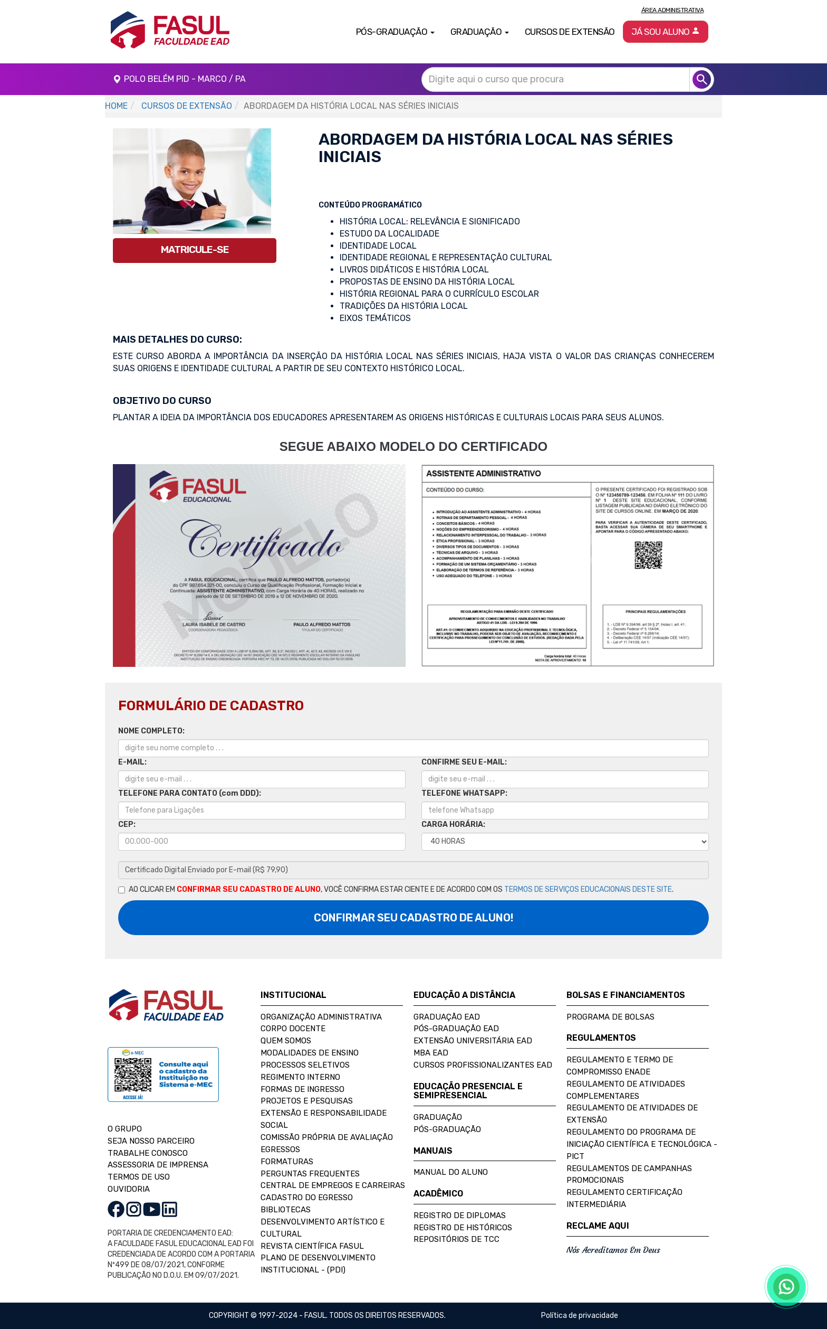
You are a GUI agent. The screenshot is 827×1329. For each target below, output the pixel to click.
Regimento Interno (300, 1077)
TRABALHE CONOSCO (148, 1153)
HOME (116, 106)
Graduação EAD (447, 1017)
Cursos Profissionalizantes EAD (483, 1065)
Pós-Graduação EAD (456, 1028)
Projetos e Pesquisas (307, 1101)
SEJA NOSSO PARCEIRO (151, 1141)
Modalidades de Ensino (310, 1053)
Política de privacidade (579, 1315)
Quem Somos (286, 1040)
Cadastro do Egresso (307, 1197)
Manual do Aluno (451, 1172)
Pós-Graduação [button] (395, 31)
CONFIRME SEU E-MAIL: (464, 762)
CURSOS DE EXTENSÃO (186, 106)
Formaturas (287, 1161)
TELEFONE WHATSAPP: (464, 793)
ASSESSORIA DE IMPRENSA (158, 1165)
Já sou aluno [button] (665, 31)
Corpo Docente (293, 1028)
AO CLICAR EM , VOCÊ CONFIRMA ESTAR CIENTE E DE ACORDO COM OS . (396, 889)
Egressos (280, 1149)
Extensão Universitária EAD (473, 1040)
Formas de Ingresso (302, 1089)
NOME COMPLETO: (151, 731)
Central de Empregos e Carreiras (333, 1185)
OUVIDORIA (129, 1189)
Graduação (438, 1117)
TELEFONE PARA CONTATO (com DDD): (189, 793)
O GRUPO (125, 1129)
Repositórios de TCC (456, 1239)
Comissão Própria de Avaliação (327, 1137)
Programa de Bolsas (610, 1017)
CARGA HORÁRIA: (453, 824)
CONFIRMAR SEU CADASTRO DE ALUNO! (413, 917)
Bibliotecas (286, 1209)
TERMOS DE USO (139, 1177)
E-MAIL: (132, 762)
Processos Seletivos (305, 1065)
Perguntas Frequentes (310, 1174)
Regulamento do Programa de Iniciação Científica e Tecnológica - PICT (641, 1144)
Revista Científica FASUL (312, 1246)
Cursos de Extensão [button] (570, 31)
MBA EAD (431, 1053)
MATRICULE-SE (195, 249)
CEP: (127, 824)
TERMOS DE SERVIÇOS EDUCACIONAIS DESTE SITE (588, 889)
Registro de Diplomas (460, 1215)
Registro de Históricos (463, 1227)
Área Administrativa (672, 10)
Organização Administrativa (321, 1017)
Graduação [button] (479, 31)
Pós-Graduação (447, 1129)
